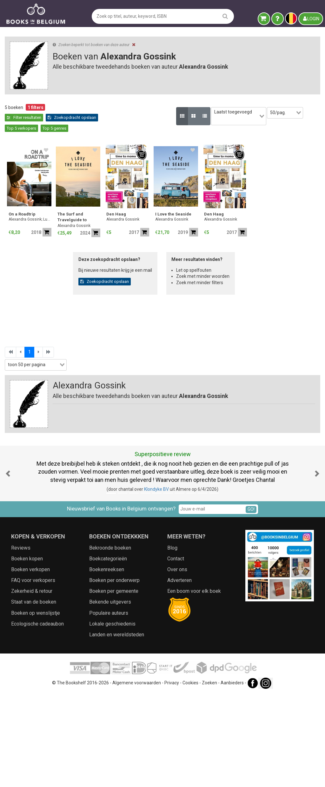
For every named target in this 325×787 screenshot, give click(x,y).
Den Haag (221, 203)
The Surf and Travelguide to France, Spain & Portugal (178, 207)
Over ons (177, 663)
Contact (175, 652)
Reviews (20, 641)
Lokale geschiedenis (112, 717)
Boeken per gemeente (113, 684)
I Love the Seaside (278, 203)
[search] (225, 16)
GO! (251, 602)
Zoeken (209, 776)
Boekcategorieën (108, 652)
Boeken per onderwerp (114, 673)
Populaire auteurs (108, 706)
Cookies (190, 776)
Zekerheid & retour (31, 684)
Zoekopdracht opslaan (135, 117)
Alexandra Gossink (178, 215)
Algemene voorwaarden (136, 776)
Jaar (12, 246)
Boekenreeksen (106, 663)
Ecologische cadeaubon (37, 717)
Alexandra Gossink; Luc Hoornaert (134, 209)
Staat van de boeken (33, 695)
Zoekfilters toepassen (54, 382)
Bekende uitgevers (110, 695)
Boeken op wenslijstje (35, 706)
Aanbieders (232, 776)
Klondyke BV (156, 582)
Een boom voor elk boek (194, 684)
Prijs (12, 259)
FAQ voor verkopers (33, 673)
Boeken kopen (27, 652)
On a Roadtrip (126, 203)
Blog (172, 641)
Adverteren (179, 673)
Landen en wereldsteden (116, 728)
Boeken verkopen (30, 663)
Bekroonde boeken (110, 641)
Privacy (171, 776)
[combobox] (54, 220)
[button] (8, 566)
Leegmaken (54, 113)
